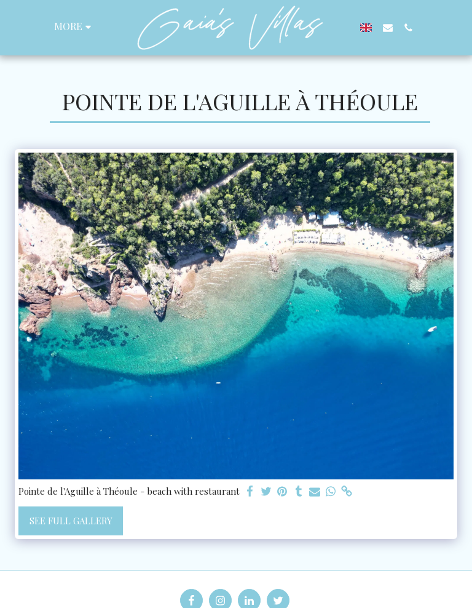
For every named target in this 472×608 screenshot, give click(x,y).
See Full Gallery (71, 520)
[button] (388, 27)
